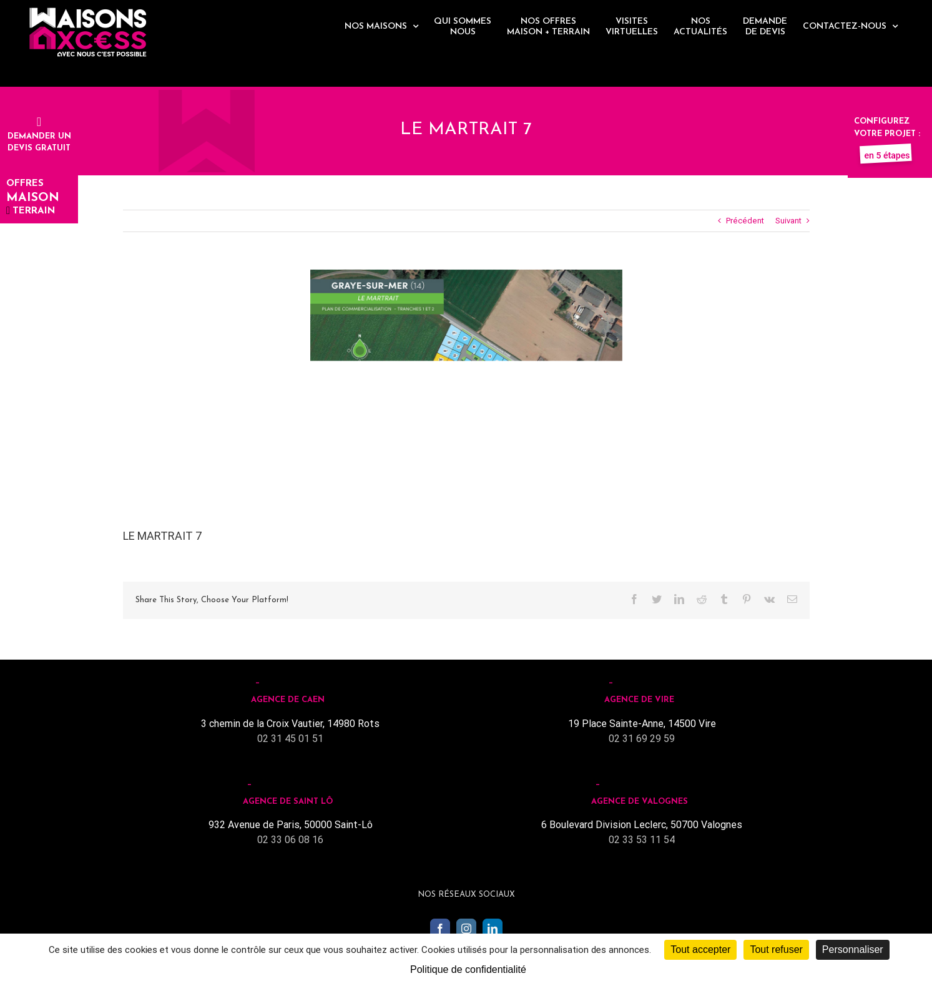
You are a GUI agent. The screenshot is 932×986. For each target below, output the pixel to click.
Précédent (745, 220)
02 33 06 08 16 (290, 840)
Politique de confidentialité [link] (468, 969)
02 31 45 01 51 (290, 738)
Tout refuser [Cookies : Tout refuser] (776, 949)
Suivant (788, 220)
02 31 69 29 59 (642, 738)
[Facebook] (440, 929)
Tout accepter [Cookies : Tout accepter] (700, 949)
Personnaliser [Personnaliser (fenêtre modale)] (852, 949)
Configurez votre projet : (887, 133)
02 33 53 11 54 (642, 840)
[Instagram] (466, 929)
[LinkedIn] (493, 929)
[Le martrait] (466, 380)
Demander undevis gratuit (39, 136)
